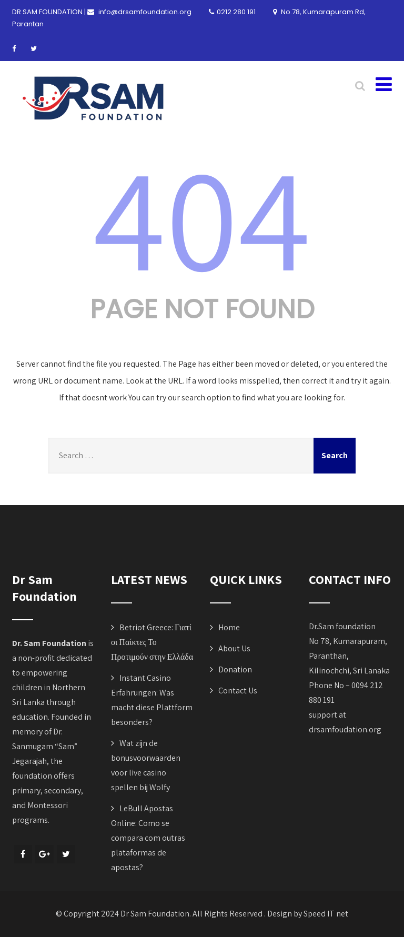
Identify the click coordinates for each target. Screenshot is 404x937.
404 (202, 216)
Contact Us (237, 690)
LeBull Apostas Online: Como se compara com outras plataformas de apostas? (148, 838)
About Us (234, 648)
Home (229, 627)
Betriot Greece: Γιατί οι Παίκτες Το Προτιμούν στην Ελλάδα (152, 642)
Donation (235, 669)
